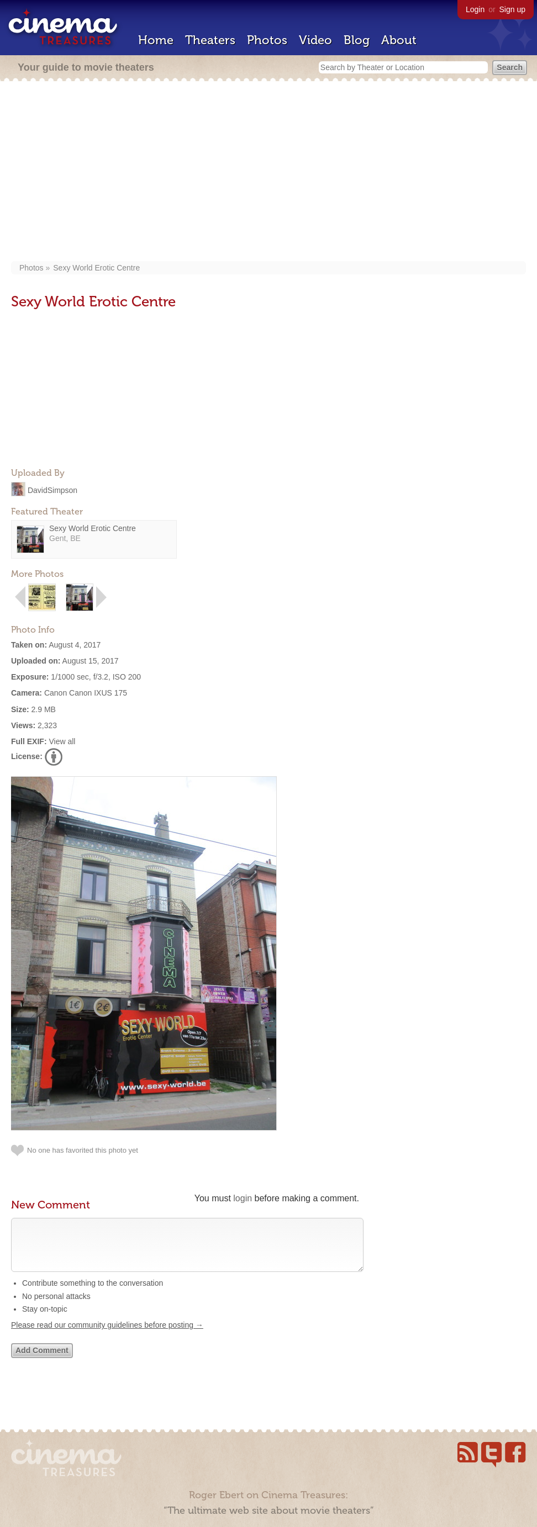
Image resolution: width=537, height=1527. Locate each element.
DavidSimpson (52, 489)
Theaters (210, 40)
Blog (357, 40)
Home (155, 40)
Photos (267, 40)
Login (475, 9)
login (242, 1198)
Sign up (512, 9)
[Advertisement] (268, 172)
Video (315, 40)
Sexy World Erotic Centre (96, 267)
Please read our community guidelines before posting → (107, 1336)
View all (62, 741)
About (399, 40)
